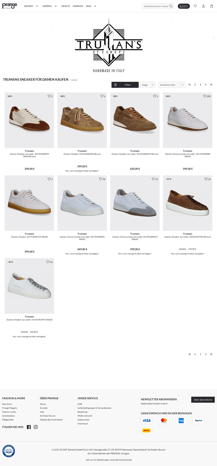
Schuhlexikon (8, 415)
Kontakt (43, 408)
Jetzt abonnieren (203, 399)
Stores (43, 404)
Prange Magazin (9, 408)
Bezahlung (82, 412)
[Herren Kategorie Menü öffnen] (56, 6)
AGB (80, 404)
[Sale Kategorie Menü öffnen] (95, 6)
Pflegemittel (8, 419)
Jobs (42, 412)
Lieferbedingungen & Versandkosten (94, 408)
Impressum (83, 423)
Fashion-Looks (9, 412)
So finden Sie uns (47, 415)
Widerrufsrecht (85, 415)
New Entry (7, 404)
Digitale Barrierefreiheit (51, 419)
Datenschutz (83, 419)
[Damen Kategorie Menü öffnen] (37, 6)
